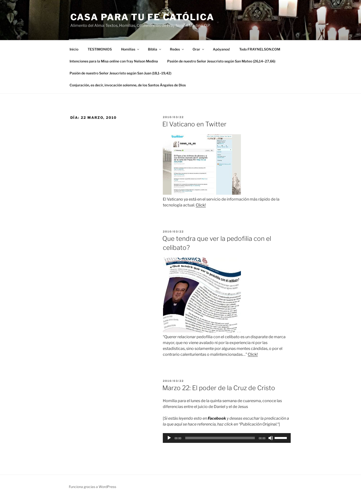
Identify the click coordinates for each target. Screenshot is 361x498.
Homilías (130, 49)
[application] (227, 438)
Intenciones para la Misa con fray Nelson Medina (114, 61)
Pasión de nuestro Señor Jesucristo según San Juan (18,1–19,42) (120, 73)
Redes (177, 49)
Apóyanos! (221, 49)
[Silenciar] (270, 438)
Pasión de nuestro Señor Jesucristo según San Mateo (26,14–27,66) (221, 61)
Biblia (155, 49)
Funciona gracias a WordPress (92, 487)
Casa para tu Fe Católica (142, 17)
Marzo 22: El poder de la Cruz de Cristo (218, 388)
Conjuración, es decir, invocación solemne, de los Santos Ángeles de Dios (128, 85)
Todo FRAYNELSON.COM (259, 49)
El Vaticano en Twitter (194, 124)
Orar (199, 49)
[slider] (220, 438)
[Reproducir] (169, 438)
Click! (201, 205)
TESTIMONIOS (100, 49)
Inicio (74, 49)
